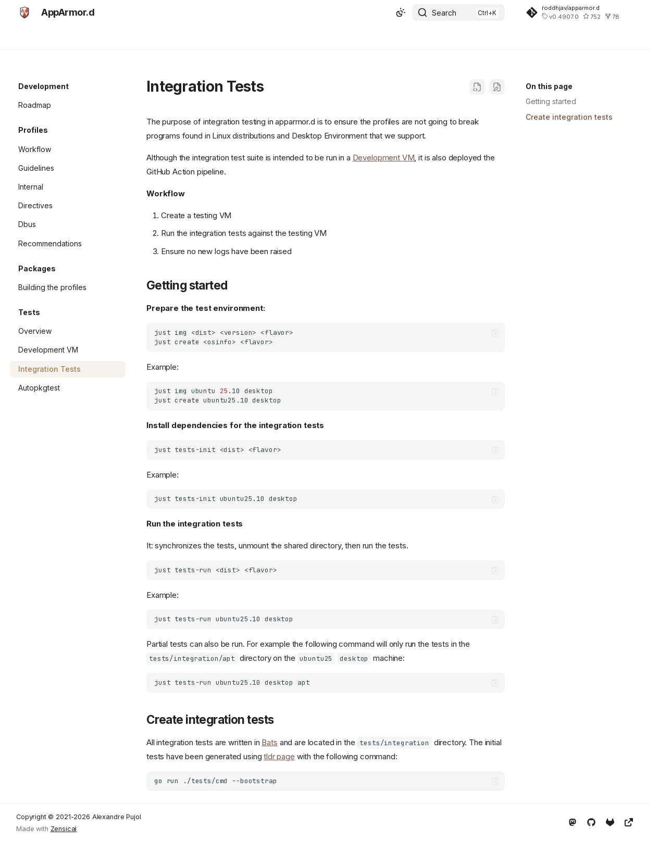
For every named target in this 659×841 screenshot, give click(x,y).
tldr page (279, 756)
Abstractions (174, 37)
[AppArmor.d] (24, 12)
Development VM (384, 157)
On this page (549, 86)
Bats (269, 742)
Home (28, 37)
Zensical (64, 829)
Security (65, 37)
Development (116, 37)
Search (444, 12)
